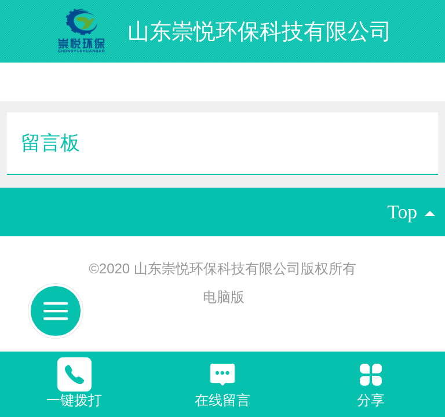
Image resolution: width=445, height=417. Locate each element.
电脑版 (224, 297)
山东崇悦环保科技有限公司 (259, 31)
